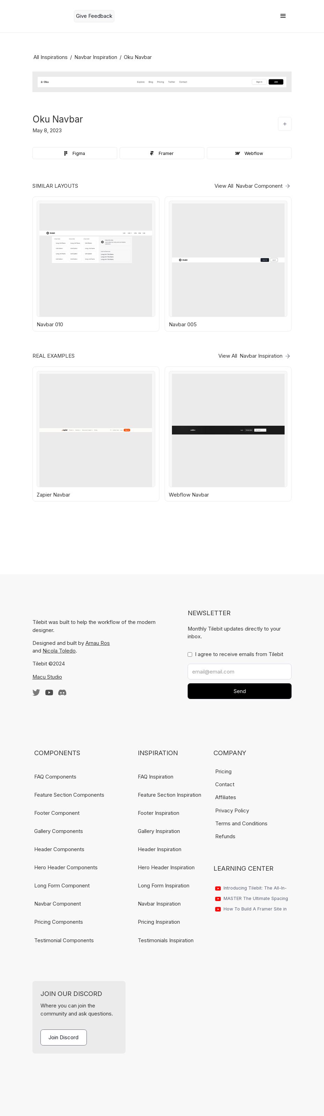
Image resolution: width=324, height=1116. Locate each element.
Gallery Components (58, 831)
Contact (224, 784)
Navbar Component (57, 904)
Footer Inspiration (158, 813)
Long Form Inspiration (163, 886)
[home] (50, 16)
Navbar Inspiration (159, 904)
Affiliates (225, 797)
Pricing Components (58, 922)
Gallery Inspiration (159, 831)
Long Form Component (62, 886)
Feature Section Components (69, 795)
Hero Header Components (66, 867)
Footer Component (57, 813)
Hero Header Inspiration (166, 867)
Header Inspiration (159, 849)
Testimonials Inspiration (166, 940)
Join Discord (63, 1037)
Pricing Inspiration (159, 922)
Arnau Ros (97, 643)
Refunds (225, 836)
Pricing (223, 771)
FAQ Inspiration (155, 777)
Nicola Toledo (59, 651)
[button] (283, 16)
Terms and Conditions (241, 823)
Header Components (59, 849)
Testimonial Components (64, 940)
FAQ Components (55, 777)
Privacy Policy (232, 811)
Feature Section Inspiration (169, 795)
